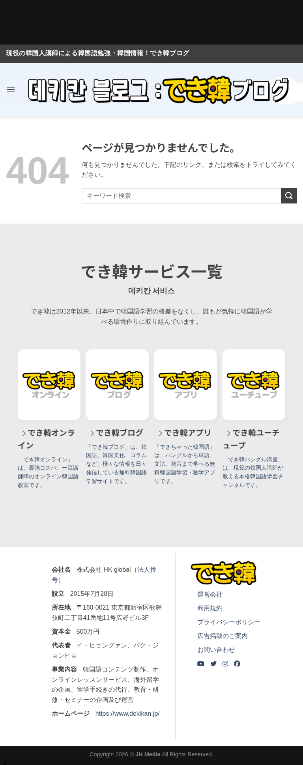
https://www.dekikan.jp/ (127, 713)
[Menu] (10, 89)
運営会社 (210, 594)
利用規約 (210, 608)
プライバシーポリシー (228, 622)
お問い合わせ (216, 649)
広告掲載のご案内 (222, 636)
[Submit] (289, 195)
